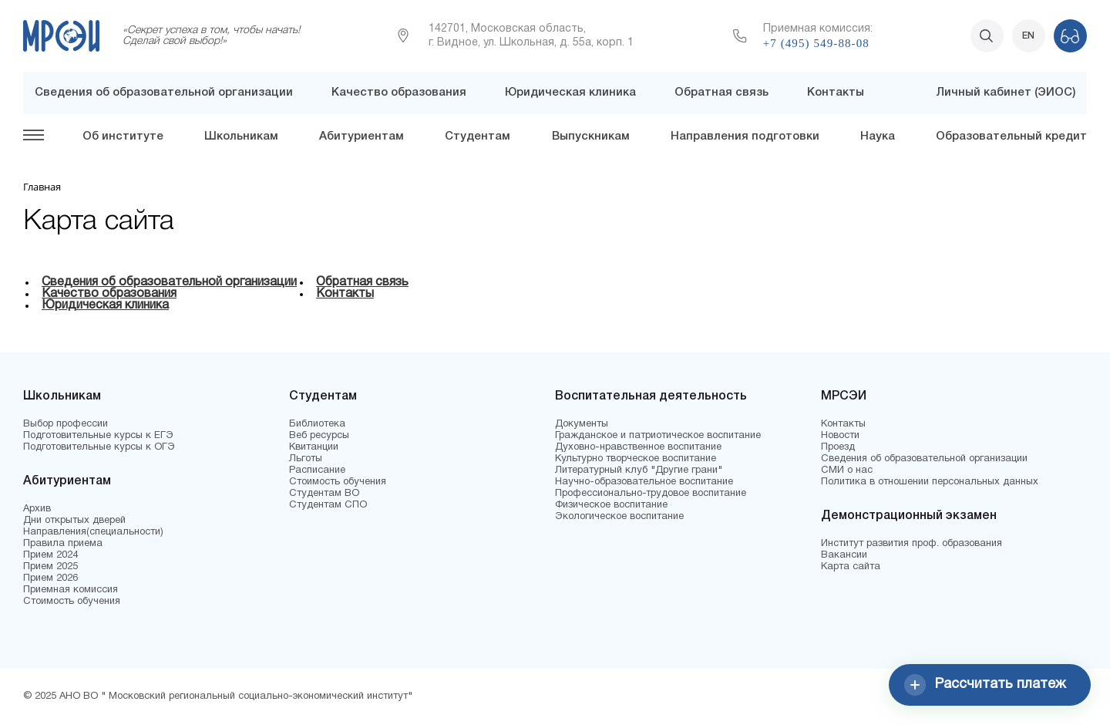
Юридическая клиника (570, 92)
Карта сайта (850, 567)
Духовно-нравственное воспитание (638, 447)
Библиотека (317, 424)
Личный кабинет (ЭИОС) (1005, 92)
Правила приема (63, 543)
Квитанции (313, 447)
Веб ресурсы (319, 435)
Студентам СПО (328, 505)
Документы (581, 424)
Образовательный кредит (1011, 136)
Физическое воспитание (611, 505)
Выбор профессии (65, 424)
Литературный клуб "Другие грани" (638, 470)
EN (1028, 36)
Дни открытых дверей (74, 520)
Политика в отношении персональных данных (929, 482)
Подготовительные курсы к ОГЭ (99, 447)
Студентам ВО (324, 493)
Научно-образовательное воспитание (644, 482)
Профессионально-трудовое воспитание (650, 493)
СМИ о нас (847, 470)
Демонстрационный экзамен (909, 516)
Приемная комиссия (70, 590)
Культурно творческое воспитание (635, 459)
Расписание (317, 470)
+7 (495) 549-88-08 (816, 43)
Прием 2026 (50, 578)
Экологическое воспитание (619, 516)
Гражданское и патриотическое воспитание (658, 435)
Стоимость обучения (71, 601)
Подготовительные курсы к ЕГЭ (98, 435)
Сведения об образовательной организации (164, 92)
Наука (877, 136)
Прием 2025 (50, 567)
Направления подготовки (745, 136)
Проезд (838, 447)
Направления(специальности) (93, 532)
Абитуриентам (361, 136)
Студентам (477, 136)
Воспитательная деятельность (651, 396)
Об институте (122, 136)
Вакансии (844, 555)
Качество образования (398, 92)
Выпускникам (591, 136)
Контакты (835, 92)
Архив (37, 509)
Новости (840, 435)
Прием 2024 (50, 555)
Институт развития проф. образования (911, 543)
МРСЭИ (843, 396)
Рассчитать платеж (985, 685)
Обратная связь (721, 92)
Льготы (305, 459)
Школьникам (241, 136)
